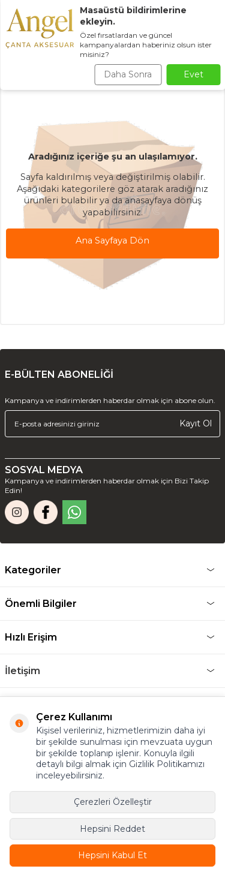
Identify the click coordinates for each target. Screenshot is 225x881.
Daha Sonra (128, 74)
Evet (193, 74)
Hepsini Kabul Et (112, 855)
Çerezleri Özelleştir (113, 801)
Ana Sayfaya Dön (112, 240)
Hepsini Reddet (112, 828)
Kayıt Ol (195, 423)
